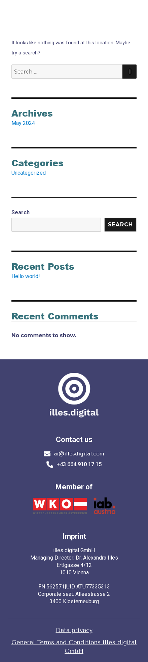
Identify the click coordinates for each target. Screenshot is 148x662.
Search (20, 212)
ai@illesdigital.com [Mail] (74, 453)
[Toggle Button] (138, 20)
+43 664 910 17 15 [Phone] (74, 464)
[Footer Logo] (74, 397)
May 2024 (23, 123)
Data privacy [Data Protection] (74, 630)
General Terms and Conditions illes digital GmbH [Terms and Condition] (74, 646)
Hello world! (25, 276)
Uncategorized (28, 173)
